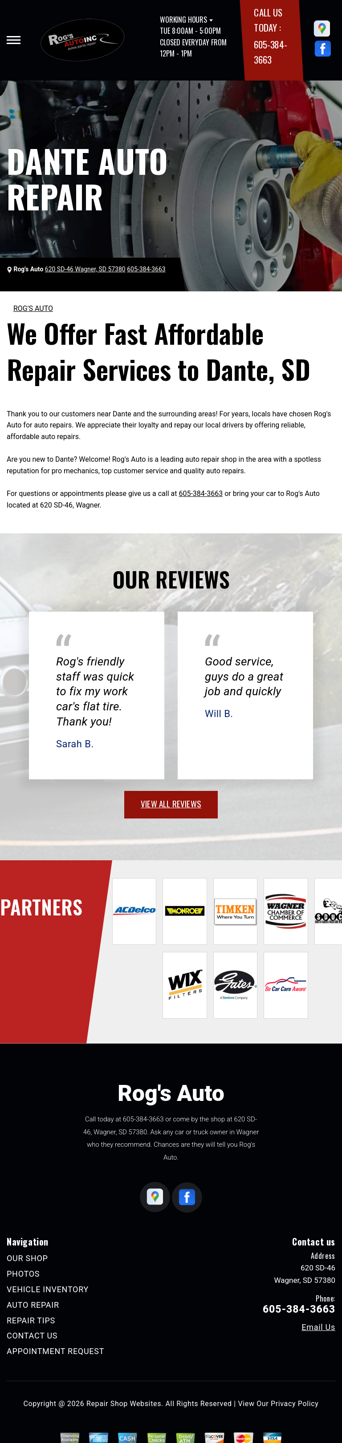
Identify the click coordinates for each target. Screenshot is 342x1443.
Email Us (318, 1327)
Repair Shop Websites (123, 1403)
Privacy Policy (294, 1403)
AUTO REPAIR (33, 1305)
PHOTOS (23, 1273)
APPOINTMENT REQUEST (55, 1351)
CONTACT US (32, 1335)
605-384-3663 (201, 493)
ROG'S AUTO (33, 308)
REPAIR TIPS (31, 1320)
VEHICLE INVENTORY (48, 1289)
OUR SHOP (27, 1258)
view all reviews (171, 803)
